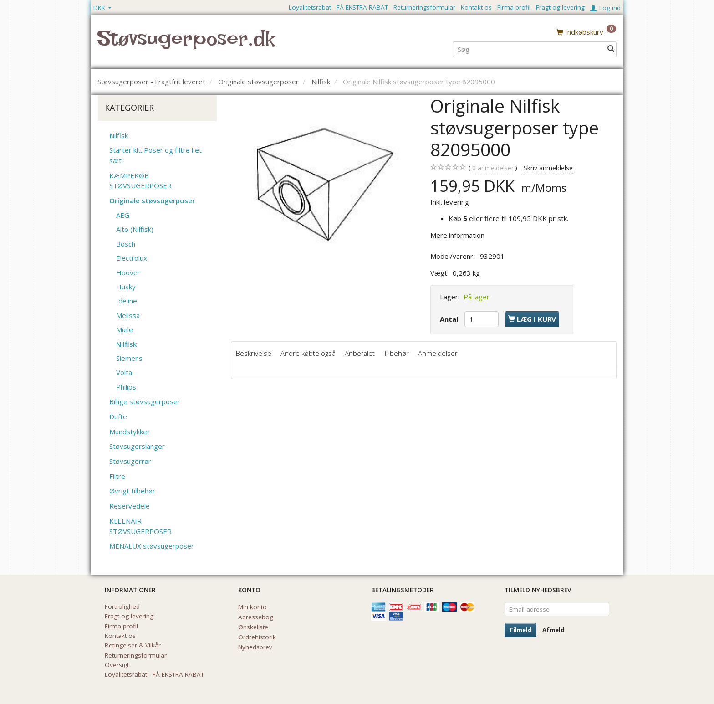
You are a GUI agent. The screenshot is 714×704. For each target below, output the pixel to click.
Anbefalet (360, 353)
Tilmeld (520, 630)
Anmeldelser (438, 353)
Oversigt (117, 665)
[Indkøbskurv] (586, 31)
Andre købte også (308, 353)
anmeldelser (493, 168)
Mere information (457, 235)
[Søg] (610, 48)
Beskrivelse (253, 353)
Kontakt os (476, 7)
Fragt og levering (560, 7)
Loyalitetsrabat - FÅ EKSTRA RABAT (338, 7)
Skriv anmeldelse (548, 168)
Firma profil (513, 7)
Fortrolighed (122, 606)
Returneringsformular (424, 7)
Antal (450, 319)
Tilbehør (396, 353)
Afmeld (553, 630)
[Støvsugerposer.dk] (186, 43)
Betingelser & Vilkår (133, 645)
